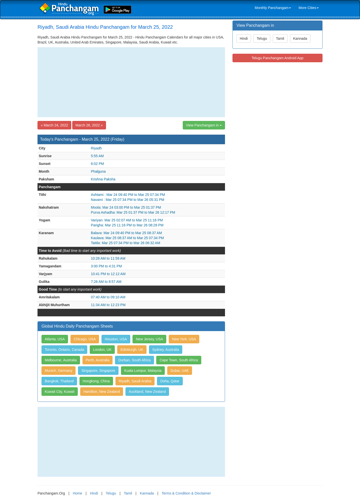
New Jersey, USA (149, 339)
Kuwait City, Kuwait (59, 392)
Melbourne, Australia (61, 360)
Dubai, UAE (179, 371)
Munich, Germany (58, 371)
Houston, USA (116, 339)
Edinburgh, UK (131, 350)
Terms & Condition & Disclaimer (186, 493)
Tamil (280, 38)
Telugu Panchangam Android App (277, 58)
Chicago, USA (85, 339)
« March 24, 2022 (54, 125)
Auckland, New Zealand (147, 392)
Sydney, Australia (165, 350)
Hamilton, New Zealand (102, 392)
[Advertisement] (131, 82)
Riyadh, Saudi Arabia (135, 381)
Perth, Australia (98, 360)
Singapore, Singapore (98, 371)
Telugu (262, 38)
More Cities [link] (308, 8)
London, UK (102, 350)
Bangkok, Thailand (59, 381)
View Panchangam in (204, 125)
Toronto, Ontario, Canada (64, 350)
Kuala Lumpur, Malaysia (143, 371)
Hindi (244, 38)
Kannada (300, 38)
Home (77, 493)
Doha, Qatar (169, 381)
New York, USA (184, 339)
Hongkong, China (96, 381)
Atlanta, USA (55, 339)
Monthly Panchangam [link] (273, 8)
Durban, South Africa (134, 360)
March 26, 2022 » (89, 125)
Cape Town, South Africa (179, 360)
